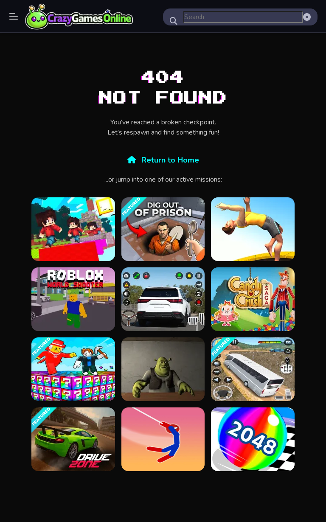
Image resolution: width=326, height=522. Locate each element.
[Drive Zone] (73, 439)
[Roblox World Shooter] (73, 299)
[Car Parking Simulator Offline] (163, 299)
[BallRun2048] (252, 439)
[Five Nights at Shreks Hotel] (163, 369)
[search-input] (243, 17)
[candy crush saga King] (252, 299)
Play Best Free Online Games (79, 17)
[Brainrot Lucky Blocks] (73, 369)
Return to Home (163, 160)
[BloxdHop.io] (73, 229)
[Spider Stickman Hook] (163, 439)
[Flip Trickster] (252, 229)
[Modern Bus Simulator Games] (252, 369)
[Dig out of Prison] (163, 229)
